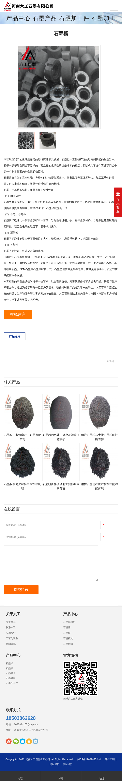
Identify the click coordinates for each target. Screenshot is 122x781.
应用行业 (11, 633)
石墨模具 (68, 638)
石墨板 (9, 668)
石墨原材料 (69, 622)
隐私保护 (54, 764)
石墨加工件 (74, 18)
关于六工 (11, 622)
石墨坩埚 (68, 643)
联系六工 (11, 627)
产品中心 (18, 18)
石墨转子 (11, 673)
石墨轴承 (11, 678)
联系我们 (67, 764)
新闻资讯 (11, 643)
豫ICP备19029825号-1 (89, 759)
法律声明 (110, 759)
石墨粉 (67, 633)
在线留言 (18, 314)
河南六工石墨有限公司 (38, 759)
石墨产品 (45, 18)
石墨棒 (9, 663)
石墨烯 (67, 627)
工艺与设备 (12, 638)
